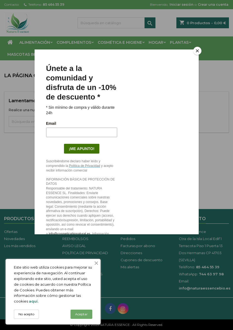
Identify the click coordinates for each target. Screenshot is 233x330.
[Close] (197, 51)
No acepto (26, 314)
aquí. (33, 301)
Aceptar (81, 314)
